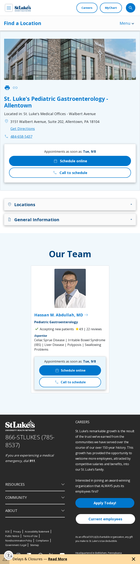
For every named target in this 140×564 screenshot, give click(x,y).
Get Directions (22, 128)
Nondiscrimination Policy (18, 540)
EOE (7, 531)
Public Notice (12, 536)
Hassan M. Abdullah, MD (61, 315)
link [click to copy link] (15, 88)
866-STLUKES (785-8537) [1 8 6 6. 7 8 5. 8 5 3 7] (29, 441)
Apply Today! (105, 503)
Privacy (17, 531)
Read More (57, 559)
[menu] (9, 8)
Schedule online (70, 161)
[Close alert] (133, 559)
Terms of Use (30, 536)
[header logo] (23, 8)
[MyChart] (111, 8)
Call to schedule (70, 172)
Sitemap (34, 545)
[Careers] (87, 8)
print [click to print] (7, 88)
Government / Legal (15, 545)
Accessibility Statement (37, 531)
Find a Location (22, 23)
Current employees (105, 519)
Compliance (42, 540)
